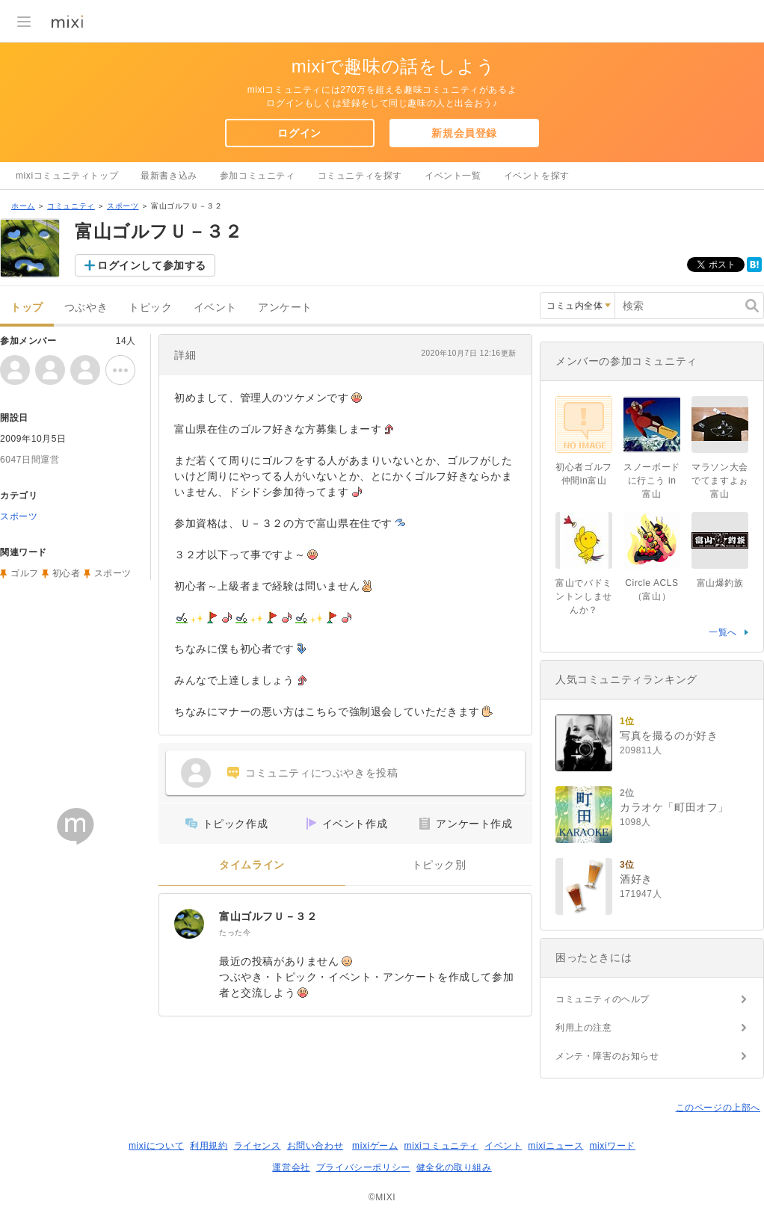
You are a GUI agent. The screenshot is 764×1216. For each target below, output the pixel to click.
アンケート (285, 307)
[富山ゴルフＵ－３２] (189, 924)
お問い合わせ (315, 1146)
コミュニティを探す (360, 175)
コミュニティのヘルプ (602, 999)
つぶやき (86, 307)
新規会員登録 (464, 133)
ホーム (23, 206)
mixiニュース (555, 1146)
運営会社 (290, 1167)
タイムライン (252, 865)
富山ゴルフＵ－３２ (268, 916)
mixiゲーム (375, 1146)
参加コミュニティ (257, 175)
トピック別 (439, 865)
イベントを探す (537, 175)
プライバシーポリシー (363, 1167)
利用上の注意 (583, 1027)
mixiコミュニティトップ (67, 175)
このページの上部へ (718, 1107)
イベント (215, 307)
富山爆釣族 (720, 583)
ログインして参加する (151, 265)
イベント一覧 (453, 175)
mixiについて (156, 1146)
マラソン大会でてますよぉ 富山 (724, 480)
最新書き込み (169, 175)
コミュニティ (71, 206)
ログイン (299, 133)
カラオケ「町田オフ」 (674, 807)
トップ (26, 307)
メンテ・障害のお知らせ (607, 1056)
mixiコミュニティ (441, 1146)
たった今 (234, 932)
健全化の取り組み (454, 1167)
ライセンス (257, 1146)
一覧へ (723, 632)
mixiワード (612, 1146)
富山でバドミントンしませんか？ (583, 596)
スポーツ (122, 206)
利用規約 (208, 1146)
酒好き (636, 879)
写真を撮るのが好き (669, 735)
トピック (150, 307)
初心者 (66, 573)
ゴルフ (24, 573)
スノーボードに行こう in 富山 (651, 480)
